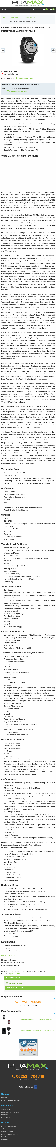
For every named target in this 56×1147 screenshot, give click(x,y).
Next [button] (53, 50)
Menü (5, 9)
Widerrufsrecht (7, 1131)
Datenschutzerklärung (9, 1134)
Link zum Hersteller (8, 955)
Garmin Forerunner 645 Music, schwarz (23, 21)
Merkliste (4, 1098)
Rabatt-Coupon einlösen (10, 1100)
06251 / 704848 (30, 1002)
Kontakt (4, 1137)
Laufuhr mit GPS (15, 987)
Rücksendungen (7, 1117)
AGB (3, 1129)
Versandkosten (7, 1109)
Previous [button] (3, 50)
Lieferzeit (4, 1115)
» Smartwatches (12, 978)
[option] (28, 50)
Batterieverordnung (8, 1126)
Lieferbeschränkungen (10, 1112)
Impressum (5, 1139)
